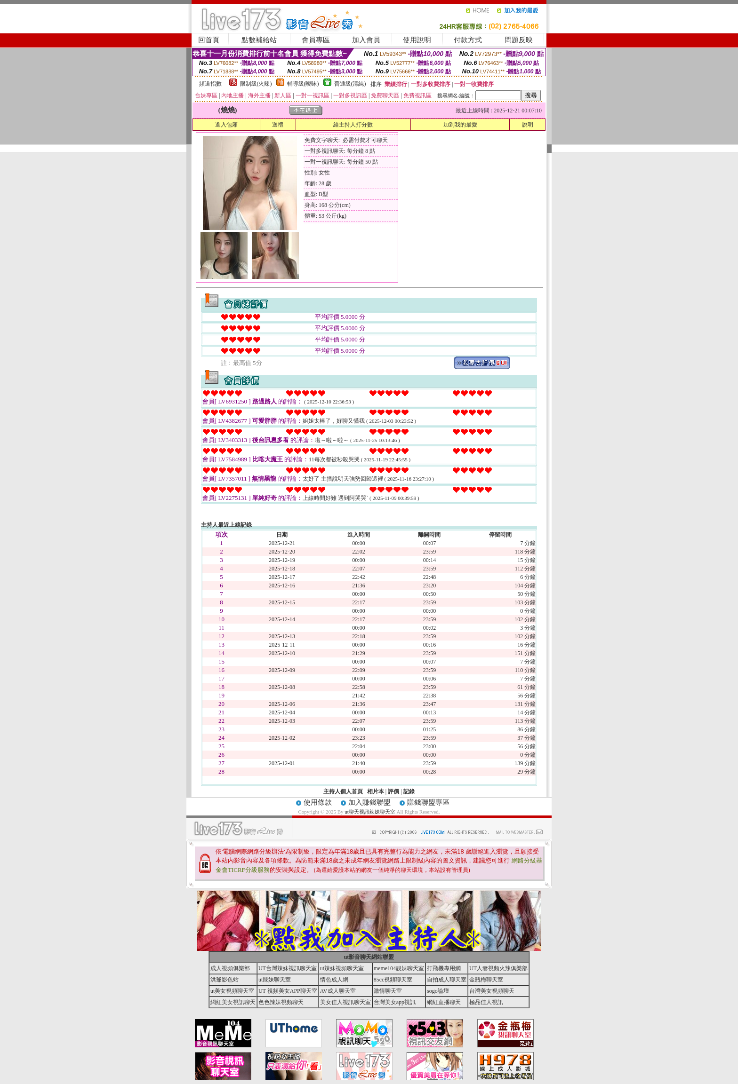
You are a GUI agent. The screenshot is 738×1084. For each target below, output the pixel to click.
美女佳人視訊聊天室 (345, 1002)
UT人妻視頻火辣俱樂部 (498, 968)
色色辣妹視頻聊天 (281, 1002)
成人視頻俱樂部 (230, 968)
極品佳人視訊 (486, 1002)
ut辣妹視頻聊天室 (342, 968)
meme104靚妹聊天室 (399, 968)
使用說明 (417, 40)
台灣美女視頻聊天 (491, 991)
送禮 (277, 124)
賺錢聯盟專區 (428, 802)
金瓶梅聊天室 (486, 979)
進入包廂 (226, 124)
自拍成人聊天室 (446, 979)
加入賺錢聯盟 (369, 802)
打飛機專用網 (444, 968)
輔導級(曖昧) (303, 83)
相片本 (375, 791)
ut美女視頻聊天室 (232, 991)
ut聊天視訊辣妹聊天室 (370, 812)
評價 (393, 791)
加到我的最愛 (460, 124)
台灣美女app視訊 (395, 1002)
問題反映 (519, 40)
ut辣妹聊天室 (274, 979)
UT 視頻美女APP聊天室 (287, 991)
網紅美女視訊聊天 (233, 1002)
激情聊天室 (388, 991)
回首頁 (208, 40)
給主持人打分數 (353, 124)
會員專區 (316, 40)
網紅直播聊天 (444, 1002)
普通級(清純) (350, 83)
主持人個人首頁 (343, 791)
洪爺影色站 (224, 979)
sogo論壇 (438, 991)
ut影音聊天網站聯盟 (369, 957)
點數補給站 (259, 40)
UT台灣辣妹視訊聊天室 (287, 968)
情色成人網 (334, 979)
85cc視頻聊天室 (393, 979)
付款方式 (468, 40)
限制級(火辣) (256, 83)
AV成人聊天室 (338, 991)
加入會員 (366, 40)
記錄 (409, 791)
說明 (527, 124)
